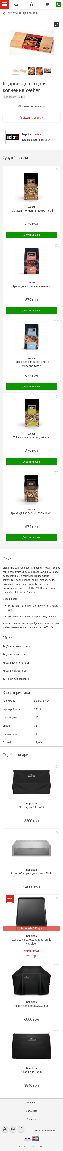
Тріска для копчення (17, 678)
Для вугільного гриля (18, 646)
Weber (39, 134)
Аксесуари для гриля (22, 13)
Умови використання (44, 1130)
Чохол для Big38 (31, 1072)
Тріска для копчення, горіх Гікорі (31, 513)
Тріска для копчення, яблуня (31, 437)
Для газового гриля (17, 654)
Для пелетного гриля (18, 662)
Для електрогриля (16, 670)
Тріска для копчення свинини (31, 286)
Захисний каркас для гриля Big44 (32, 873)
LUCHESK (39, 1146)
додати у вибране (33, 117)
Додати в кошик (32, 234)
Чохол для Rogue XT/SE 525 (31, 1006)
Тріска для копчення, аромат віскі (31, 210)
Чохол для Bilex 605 (31, 807)
